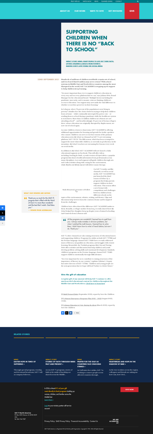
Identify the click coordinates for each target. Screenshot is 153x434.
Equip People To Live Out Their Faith (98, 61)
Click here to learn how (95, 284)
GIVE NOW (129, 390)
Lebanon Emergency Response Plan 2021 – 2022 (82, 298)
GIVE (131, 11)
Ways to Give (97, 11)
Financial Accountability (80, 421)
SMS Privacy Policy (63, 421)
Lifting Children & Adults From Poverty (83, 64)
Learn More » (48, 400)
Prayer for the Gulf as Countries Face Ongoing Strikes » (89, 364)
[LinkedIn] (70, 313)
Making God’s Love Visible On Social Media (84, 66)
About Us (65, 11)
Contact (119, 1)
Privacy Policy (49, 421)
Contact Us (94, 421)
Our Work (79, 11)
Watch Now (87, 1)
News (96, 1)
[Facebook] (62, 313)
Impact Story (71, 61)
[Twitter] (66, 313)
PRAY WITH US (75, 1)
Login (46, 406)
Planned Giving (106, 1)
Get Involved (115, 11)
